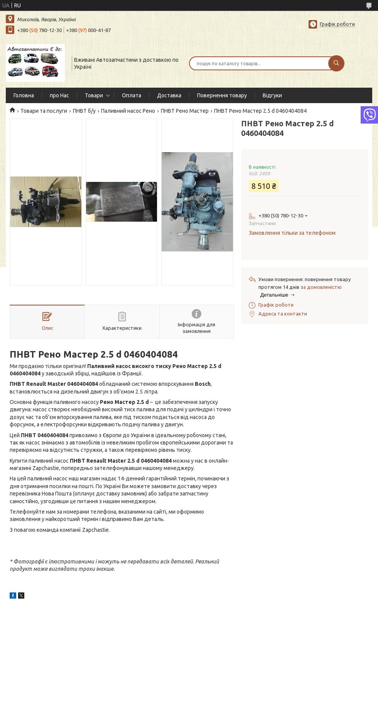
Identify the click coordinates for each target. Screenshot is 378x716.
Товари (94, 95)
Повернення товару (222, 95)
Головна (24, 95)
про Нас (59, 95)
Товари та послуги (43, 111)
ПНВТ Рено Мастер (185, 111)
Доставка (169, 95)
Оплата (131, 95)
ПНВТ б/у (84, 111)
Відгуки (272, 95)
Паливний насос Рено (128, 111)
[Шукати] (336, 63)
